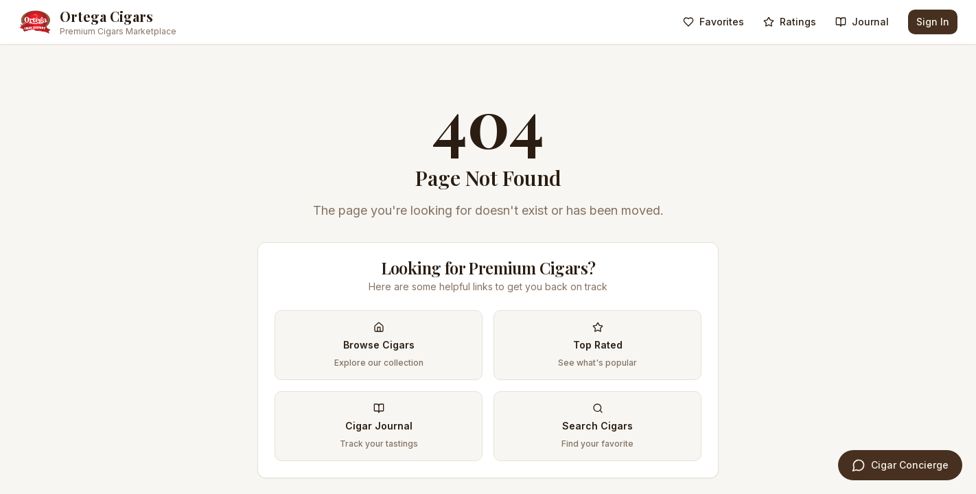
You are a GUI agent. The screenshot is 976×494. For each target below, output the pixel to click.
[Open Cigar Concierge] (900, 465)
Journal (862, 21)
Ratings (789, 21)
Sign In (932, 21)
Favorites (713, 21)
